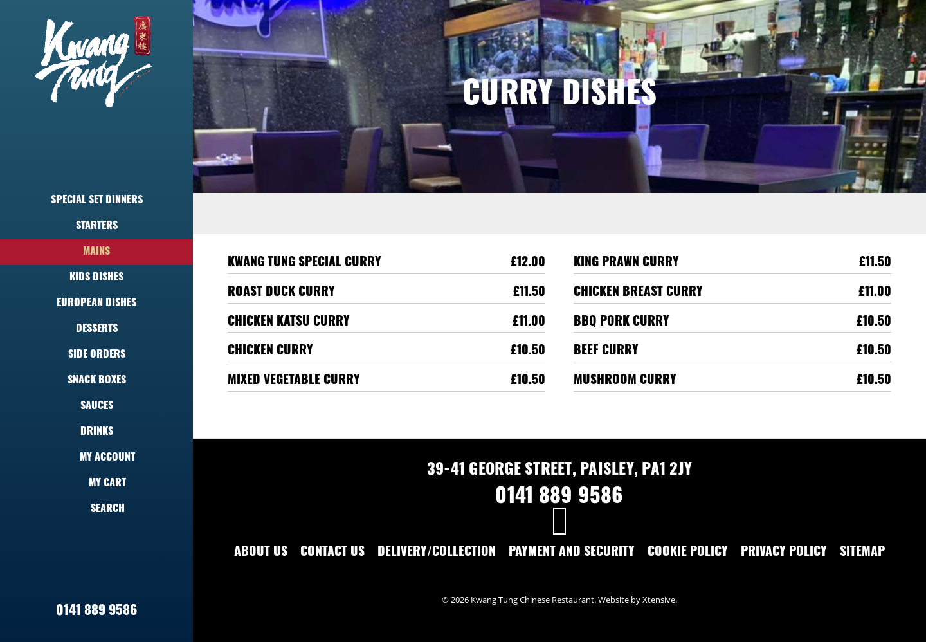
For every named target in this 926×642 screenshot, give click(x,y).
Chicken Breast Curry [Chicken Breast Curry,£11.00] (638, 293)
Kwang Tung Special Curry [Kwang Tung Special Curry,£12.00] (304, 263)
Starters (97, 226)
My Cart (96, 483)
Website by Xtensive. (637, 599)
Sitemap (862, 553)
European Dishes (96, 303)
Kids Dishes (96, 278)
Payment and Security (572, 553)
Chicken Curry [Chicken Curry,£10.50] (270, 351)
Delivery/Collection (436, 553)
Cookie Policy (688, 553)
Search (97, 509)
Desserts (97, 329)
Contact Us (332, 553)
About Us (260, 553)
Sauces (96, 406)
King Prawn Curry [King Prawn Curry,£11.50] (626, 263)
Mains (96, 252)
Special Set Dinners (97, 201)
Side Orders (96, 355)
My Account (96, 458)
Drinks (96, 432)
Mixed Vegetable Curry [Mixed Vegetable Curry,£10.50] (294, 381)
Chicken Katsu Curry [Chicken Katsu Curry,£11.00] (289, 322)
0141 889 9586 (96, 611)
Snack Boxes (97, 381)
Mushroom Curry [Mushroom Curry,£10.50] (625, 381)
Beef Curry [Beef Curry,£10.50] (606, 351)
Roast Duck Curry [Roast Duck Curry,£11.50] (281, 293)
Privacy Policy (784, 553)
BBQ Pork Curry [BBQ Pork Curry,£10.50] (621, 322)
